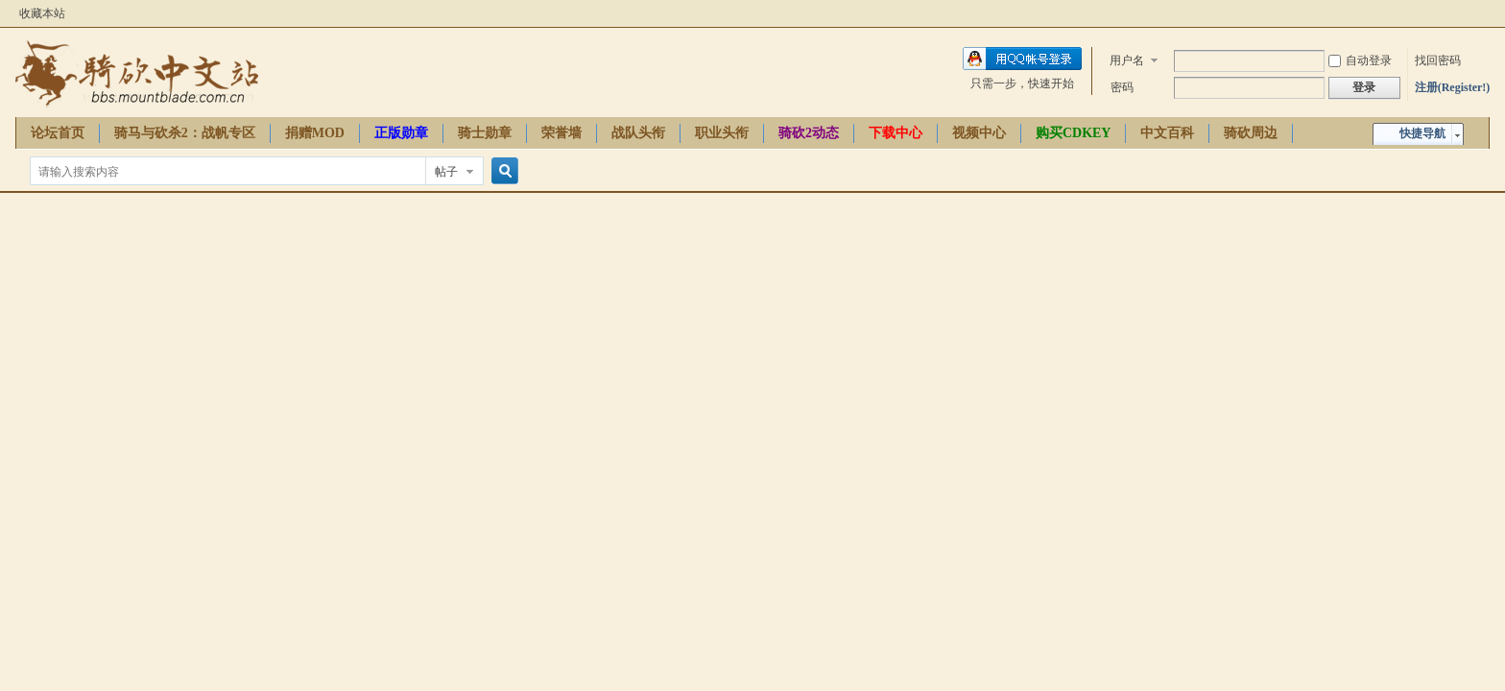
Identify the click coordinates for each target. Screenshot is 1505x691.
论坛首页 (57, 133)
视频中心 (979, 133)
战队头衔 (638, 133)
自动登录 (1360, 60)
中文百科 (1167, 133)
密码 (1122, 87)
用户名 (1127, 60)
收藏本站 (42, 13)
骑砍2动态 (808, 133)
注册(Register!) (1453, 87)
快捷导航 (1422, 133)
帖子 (446, 172)
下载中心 (895, 133)
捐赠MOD (315, 133)
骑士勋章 (485, 133)
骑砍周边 (1251, 133)
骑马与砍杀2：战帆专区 (184, 133)
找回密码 (1438, 60)
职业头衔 (722, 133)
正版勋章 (401, 133)
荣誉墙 (561, 133)
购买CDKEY (1073, 133)
